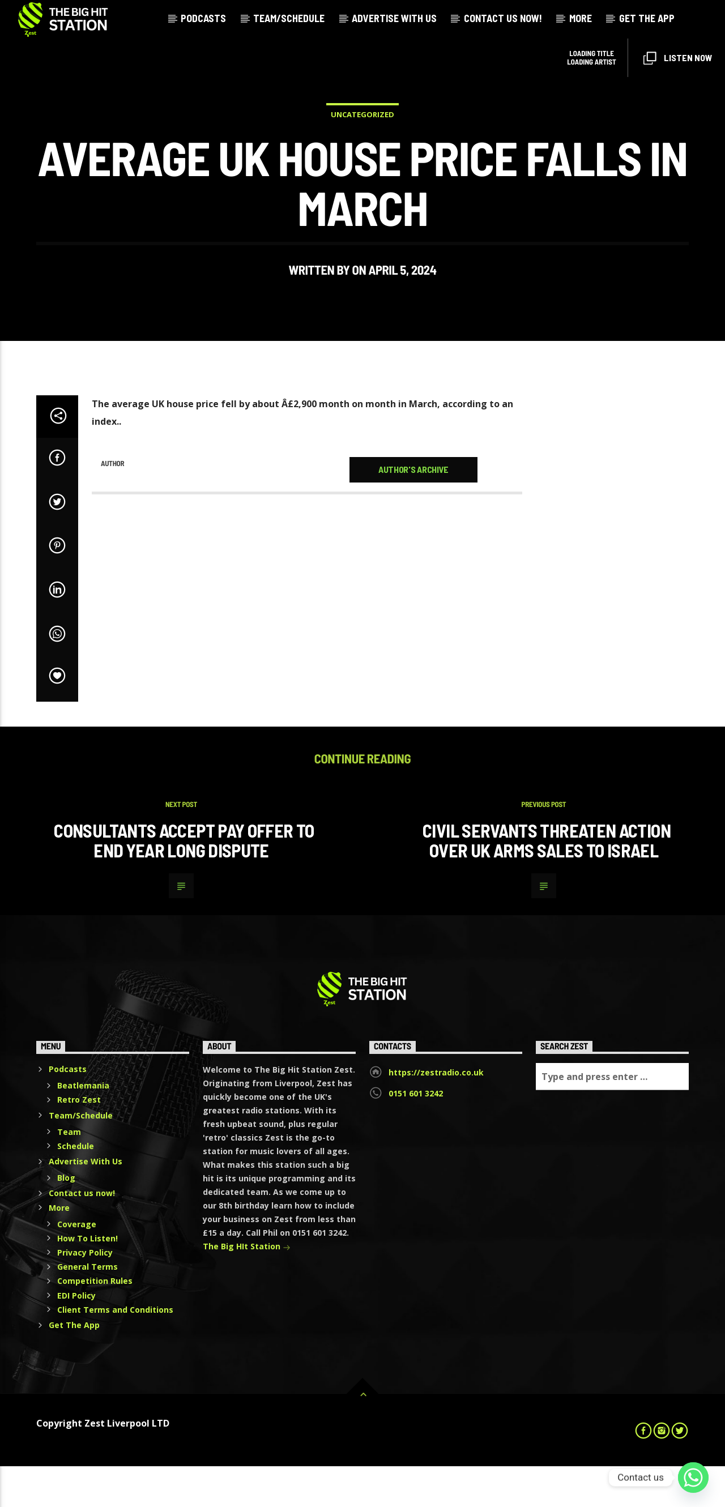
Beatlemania (83, 1126)
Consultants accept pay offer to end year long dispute (184, 881)
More (580, 18)
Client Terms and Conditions (115, 1350)
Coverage (76, 1265)
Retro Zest (79, 1140)
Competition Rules (95, 1322)
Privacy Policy (85, 1293)
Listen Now (677, 58)
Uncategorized (362, 135)
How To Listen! (87, 1279)
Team (69, 1172)
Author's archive (413, 510)
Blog (66, 1218)
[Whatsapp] (693, 1477)
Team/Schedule (289, 18)
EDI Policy (76, 1336)
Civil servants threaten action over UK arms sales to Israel (547, 881)
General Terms (87, 1307)
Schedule (75, 1186)
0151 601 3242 (416, 1134)
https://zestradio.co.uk (436, 1113)
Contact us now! (503, 18)
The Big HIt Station (247, 1288)
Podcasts (203, 18)
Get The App (647, 18)
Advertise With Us (394, 18)
